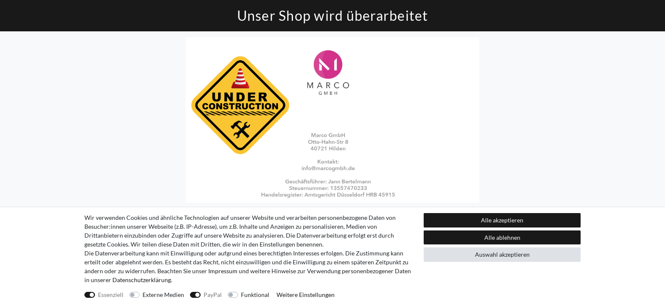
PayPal (213, 294)
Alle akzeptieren (502, 220)
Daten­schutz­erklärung (141, 279)
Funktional (255, 294)
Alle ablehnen (502, 237)
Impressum (223, 270)
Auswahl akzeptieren (502, 254)
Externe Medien (163, 294)
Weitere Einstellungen (306, 294)
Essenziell (110, 294)
